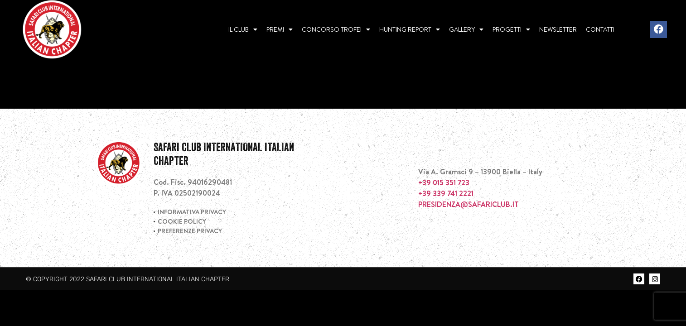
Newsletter (558, 29)
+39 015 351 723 (443, 214)
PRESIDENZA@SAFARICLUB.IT (468, 236)
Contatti (600, 29)
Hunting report (409, 29)
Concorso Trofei (336, 29)
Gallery (466, 29)
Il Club (242, 29)
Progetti (511, 29)
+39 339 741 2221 (445, 225)
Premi (279, 29)
